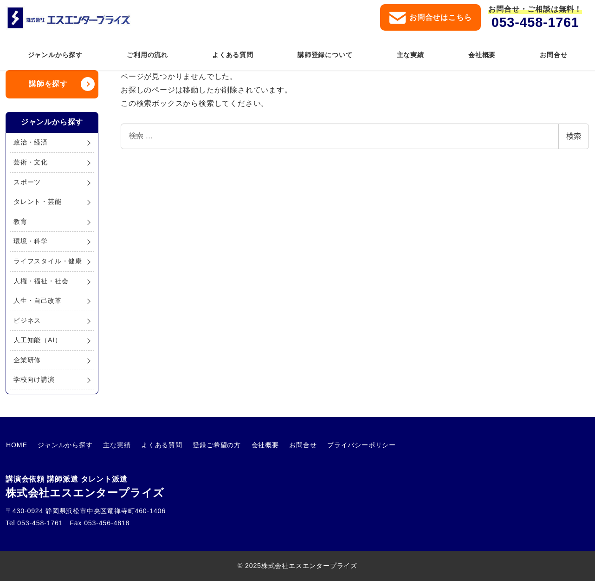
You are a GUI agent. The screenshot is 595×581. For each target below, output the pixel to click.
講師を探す (48, 84)
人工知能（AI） (37, 340)
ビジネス (27, 320)
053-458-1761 (535, 22)
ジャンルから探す (64, 445)
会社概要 (260, 445)
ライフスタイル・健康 (47, 261)
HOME (16, 445)
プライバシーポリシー (355, 445)
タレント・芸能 (37, 201)
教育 (20, 221)
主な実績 (115, 445)
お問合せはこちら (430, 18)
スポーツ (27, 182)
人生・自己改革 (37, 300)
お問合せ (297, 445)
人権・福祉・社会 (40, 281)
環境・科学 (30, 241)
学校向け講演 (34, 379)
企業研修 (27, 360)
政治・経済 (30, 142)
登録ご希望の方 (213, 445)
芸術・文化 (30, 162)
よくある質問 (159, 445)
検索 (573, 136)
